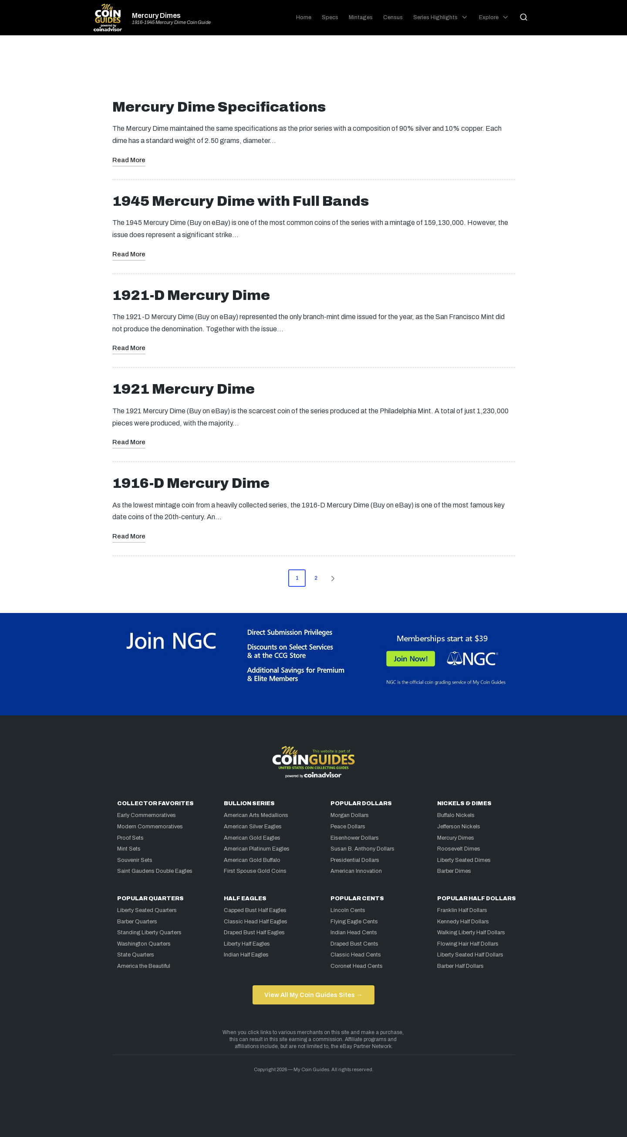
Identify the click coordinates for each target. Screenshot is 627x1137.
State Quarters (135, 955)
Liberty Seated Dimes (464, 860)
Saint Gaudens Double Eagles (154, 871)
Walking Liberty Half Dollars (471, 932)
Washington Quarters (144, 944)
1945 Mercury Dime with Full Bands (240, 201)
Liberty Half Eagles (247, 944)
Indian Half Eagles (246, 955)
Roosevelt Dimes (458, 849)
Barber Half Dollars (460, 966)
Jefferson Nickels (458, 827)
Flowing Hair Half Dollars (468, 944)
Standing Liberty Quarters (149, 932)
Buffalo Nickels (456, 815)
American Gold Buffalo (252, 860)
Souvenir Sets (134, 860)
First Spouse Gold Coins (255, 871)
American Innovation (356, 871)
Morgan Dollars (349, 815)
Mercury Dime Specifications (219, 107)
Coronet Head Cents (356, 966)
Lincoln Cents (347, 910)
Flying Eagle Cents (354, 922)
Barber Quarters (137, 922)
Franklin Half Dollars (462, 910)
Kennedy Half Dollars (463, 922)
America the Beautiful (143, 966)
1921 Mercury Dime (183, 389)
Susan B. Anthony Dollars (362, 849)
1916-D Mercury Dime (191, 483)
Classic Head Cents (355, 955)
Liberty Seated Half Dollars (470, 955)
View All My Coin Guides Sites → (313, 994)
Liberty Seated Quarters (147, 910)
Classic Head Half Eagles (255, 922)
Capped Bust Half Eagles (255, 910)
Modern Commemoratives (150, 827)
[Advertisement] (313, 70)
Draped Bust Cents (354, 944)
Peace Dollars (347, 827)
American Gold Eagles (252, 838)
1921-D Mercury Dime (191, 295)
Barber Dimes (454, 871)
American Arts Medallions (256, 815)
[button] (334, 578)
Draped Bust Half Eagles (254, 932)
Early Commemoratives (146, 815)
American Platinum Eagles (257, 849)
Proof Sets (130, 838)
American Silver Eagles (253, 827)
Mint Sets (129, 849)
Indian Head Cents (353, 932)
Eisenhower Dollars (354, 838)
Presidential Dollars (354, 860)
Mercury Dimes (156, 15)
